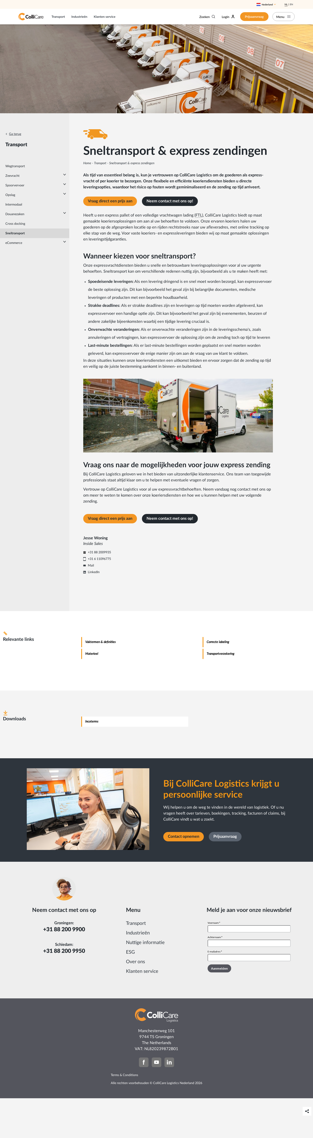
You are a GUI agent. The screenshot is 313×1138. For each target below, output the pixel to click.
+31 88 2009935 (99, 592)
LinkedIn (94, 611)
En (291, 4)
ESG (130, 992)
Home (87, 163)
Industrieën (79, 16)
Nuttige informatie (145, 982)
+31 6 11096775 (99, 598)
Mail (91, 605)
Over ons (135, 1001)
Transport (58, 16)
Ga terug (15, 134)
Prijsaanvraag (252, 16)
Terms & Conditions (124, 1114)
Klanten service (105, 16)
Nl (285, 4)
